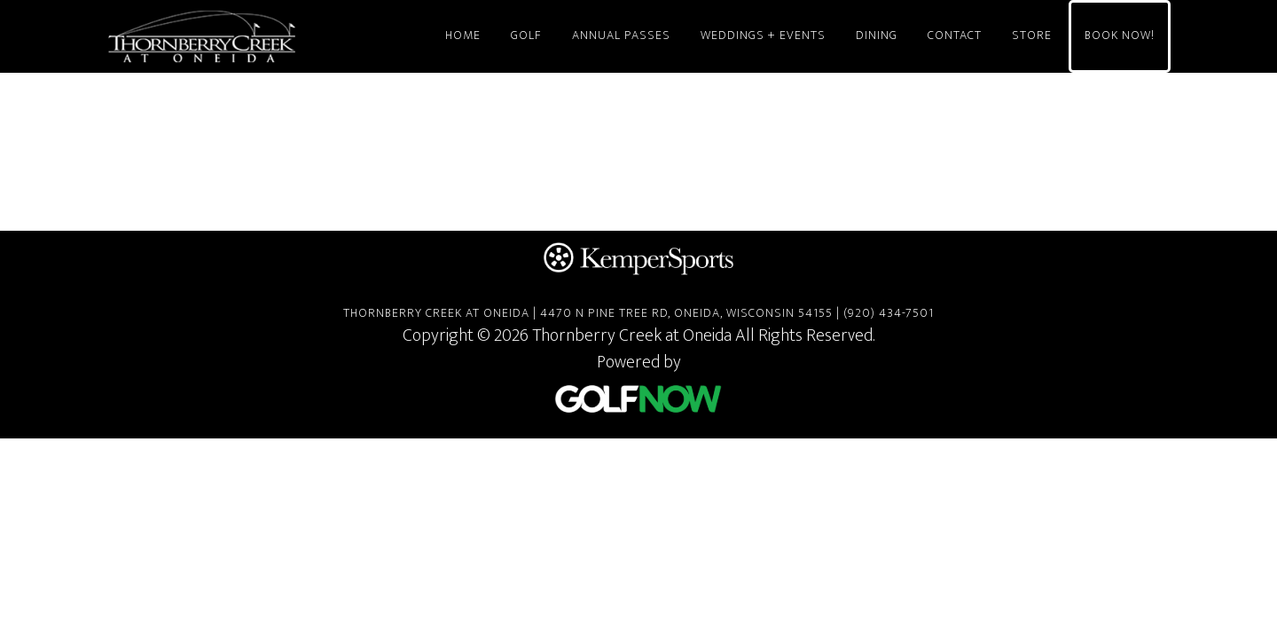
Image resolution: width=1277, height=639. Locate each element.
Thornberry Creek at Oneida (266, 36)
